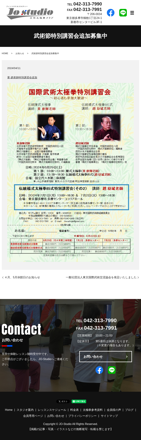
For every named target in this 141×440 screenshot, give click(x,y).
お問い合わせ (93, 356)
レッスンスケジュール (52, 409)
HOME (5, 53)
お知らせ (20, 53)
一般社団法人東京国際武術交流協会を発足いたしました (101, 277)
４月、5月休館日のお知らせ (22, 277)
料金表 (74, 409)
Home (9, 409)
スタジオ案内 (25, 409)
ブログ (129, 409)
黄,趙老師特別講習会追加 (22, 77)
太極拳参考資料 (93, 409)
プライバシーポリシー (82, 415)
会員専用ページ (33, 415)
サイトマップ (109, 415)
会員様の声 (114, 409)
